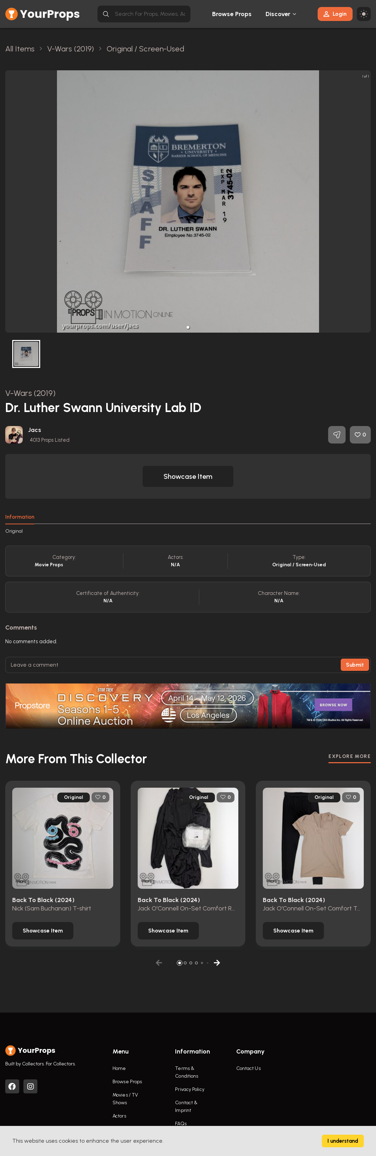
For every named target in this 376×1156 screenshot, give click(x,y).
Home (119, 1068)
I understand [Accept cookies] (342, 1141)
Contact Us (248, 1068)
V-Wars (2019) (30, 393)
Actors (119, 1116)
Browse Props (232, 14)
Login (335, 13)
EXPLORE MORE (349, 756)
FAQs (180, 1124)
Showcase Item (188, 476)
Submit (355, 665)
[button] (188, 327)
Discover (278, 14)
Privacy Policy (189, 1089)
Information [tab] (19, 517)
